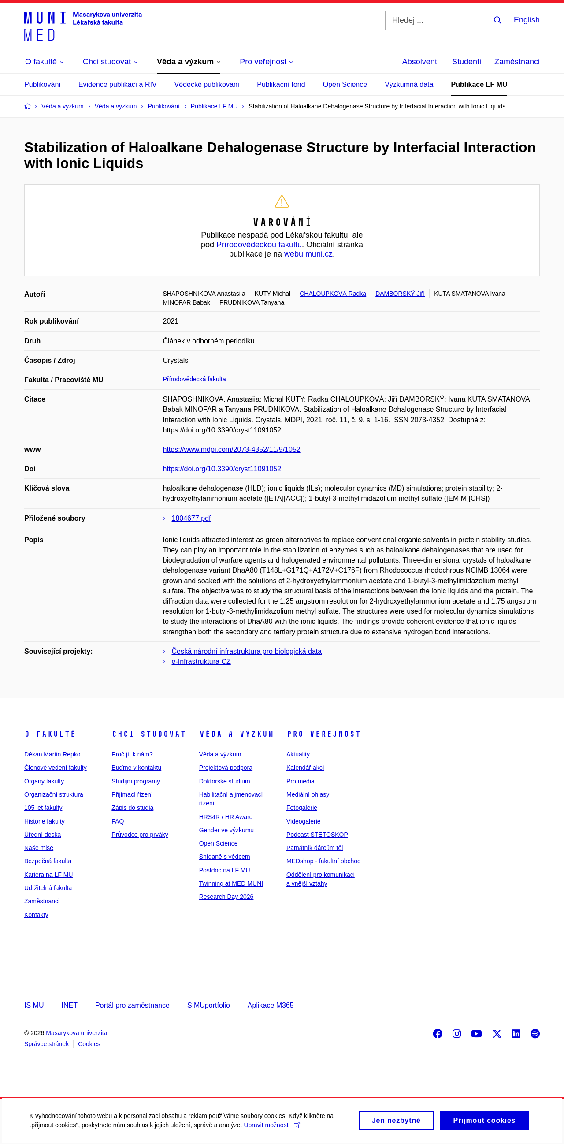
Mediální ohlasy (307, 794)
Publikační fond (281, 84)
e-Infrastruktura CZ (201, 661)
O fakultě (50, 734)
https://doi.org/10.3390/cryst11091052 (222, 469)
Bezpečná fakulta (47, 861)
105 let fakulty (43, 807)
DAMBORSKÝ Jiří (400, 293)
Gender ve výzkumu (226, 830)
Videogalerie (303, 821)
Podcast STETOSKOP (317, 834)
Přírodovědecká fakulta (194, 379)
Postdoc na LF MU (224, 870)
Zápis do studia (132, 807)
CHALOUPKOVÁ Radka (333, 293)
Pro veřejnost (323, 734)
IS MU (34, 1005)
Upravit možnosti (273, 1130)
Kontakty (36, 914)
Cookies (89, 1043)
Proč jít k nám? (131, 754)
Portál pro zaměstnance (132, 1005)
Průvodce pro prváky (139, 834)
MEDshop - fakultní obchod (323, 861)
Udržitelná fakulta (48, 887)
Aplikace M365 (271, 1005)
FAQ (117, 821)
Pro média (300, 781)
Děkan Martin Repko (52, 754)
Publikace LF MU (479, 84)
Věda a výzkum (236, 734)
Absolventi (420, 61)
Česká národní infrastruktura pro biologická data (247, 651)
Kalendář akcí (305, 767)
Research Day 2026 (226, 896)
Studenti (466, 61)
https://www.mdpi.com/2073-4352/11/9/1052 (232, 449)
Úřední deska (42, 834)
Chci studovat (148, 734)
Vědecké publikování (207, 84)
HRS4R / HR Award (226, 816)
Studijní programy (135, 781)
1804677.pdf (191, 518)
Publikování (42, 84)
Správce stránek (46, 1043)
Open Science (345, 84)
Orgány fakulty (44, 781)
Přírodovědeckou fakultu (259, 244)
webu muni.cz (308, 254)
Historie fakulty (44, 821)
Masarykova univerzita (76, 1032)
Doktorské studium (224, 781)
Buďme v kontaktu (136, 767)
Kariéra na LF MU (48, 874)
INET (69, 1005)
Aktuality (298, 754)
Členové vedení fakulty (55, 767)
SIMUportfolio (208, 1005)
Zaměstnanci (517, 61)
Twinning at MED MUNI (231, 883)
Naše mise (38, 847)
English (527, 19)
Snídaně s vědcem (224, 856)
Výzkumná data (409, 84)
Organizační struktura (53, 794)
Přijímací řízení (131, 794)
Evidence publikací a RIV (117, 84)
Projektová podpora (225, 767)
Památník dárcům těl (314, 847)
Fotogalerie (301, 807)
